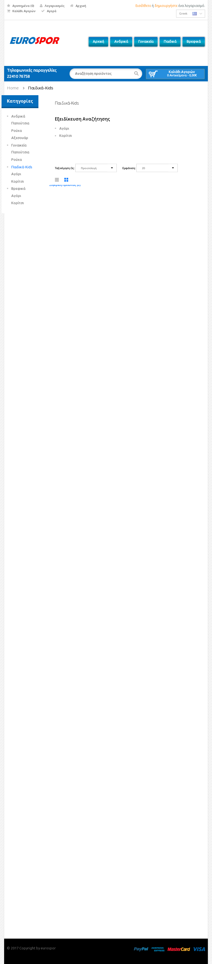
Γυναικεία (24, 145)
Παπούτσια (26, 123)
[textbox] (106, 73)
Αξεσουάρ (25, 138)
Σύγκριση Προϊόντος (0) (65, 185)
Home (13, 87)
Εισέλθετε (143, 5)
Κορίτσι (23, 181)
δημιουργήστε (166, 5)
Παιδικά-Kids (40, 87)
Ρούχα (22, 130)
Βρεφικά (24, 188)
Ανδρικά (24, 116)
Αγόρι (21, 174)
